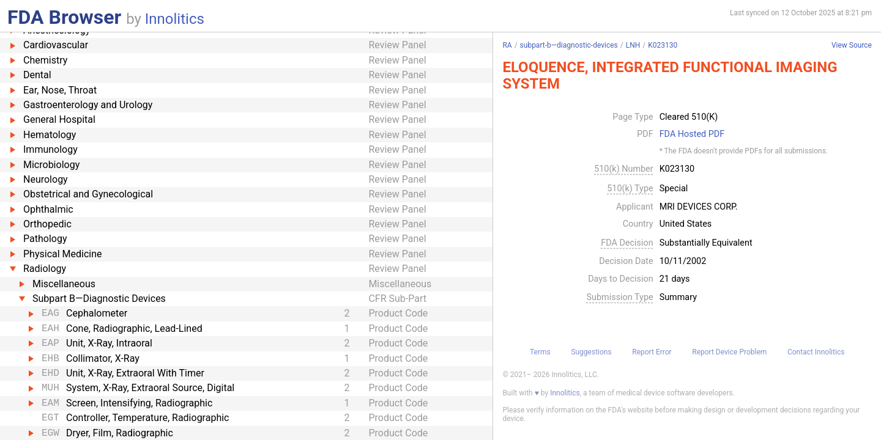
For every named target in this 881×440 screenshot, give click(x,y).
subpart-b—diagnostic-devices (569, 45)
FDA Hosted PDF (692, 134)
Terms (540, 352)
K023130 (662, 45)
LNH (633, 45)
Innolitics (174, 19)
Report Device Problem (729, 352)
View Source (851, 46)
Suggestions (591, 352)
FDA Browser (64, 17)
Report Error (651, 352)
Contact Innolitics (815, 352)
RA (506, 45)
